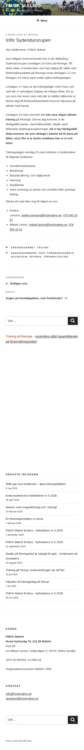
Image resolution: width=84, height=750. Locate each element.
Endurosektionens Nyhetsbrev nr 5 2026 (31, 495)
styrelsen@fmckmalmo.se (22, 698)
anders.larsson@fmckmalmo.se (42, 215)
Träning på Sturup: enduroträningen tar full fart (35, 570)
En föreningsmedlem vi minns (24, 518)
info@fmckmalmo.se (19, 693)
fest (42, 253)
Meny (42, 20)
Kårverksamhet (23, 247)
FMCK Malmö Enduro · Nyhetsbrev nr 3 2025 (34, 542)
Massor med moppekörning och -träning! (31, 507)
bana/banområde (24, 253)
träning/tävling (55, 257)
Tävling (43, 247)
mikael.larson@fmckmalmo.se (48, 224)
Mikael (33, 35)
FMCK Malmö (23, 5)
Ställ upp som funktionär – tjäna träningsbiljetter (36, 484)
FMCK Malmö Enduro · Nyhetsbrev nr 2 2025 (34, 593)
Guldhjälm (19, 257)
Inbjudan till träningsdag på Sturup (27, 581)
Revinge (36, 257)
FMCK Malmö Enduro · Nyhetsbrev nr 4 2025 (34, 530)
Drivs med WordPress (19, 740)
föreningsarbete (60, 253)
